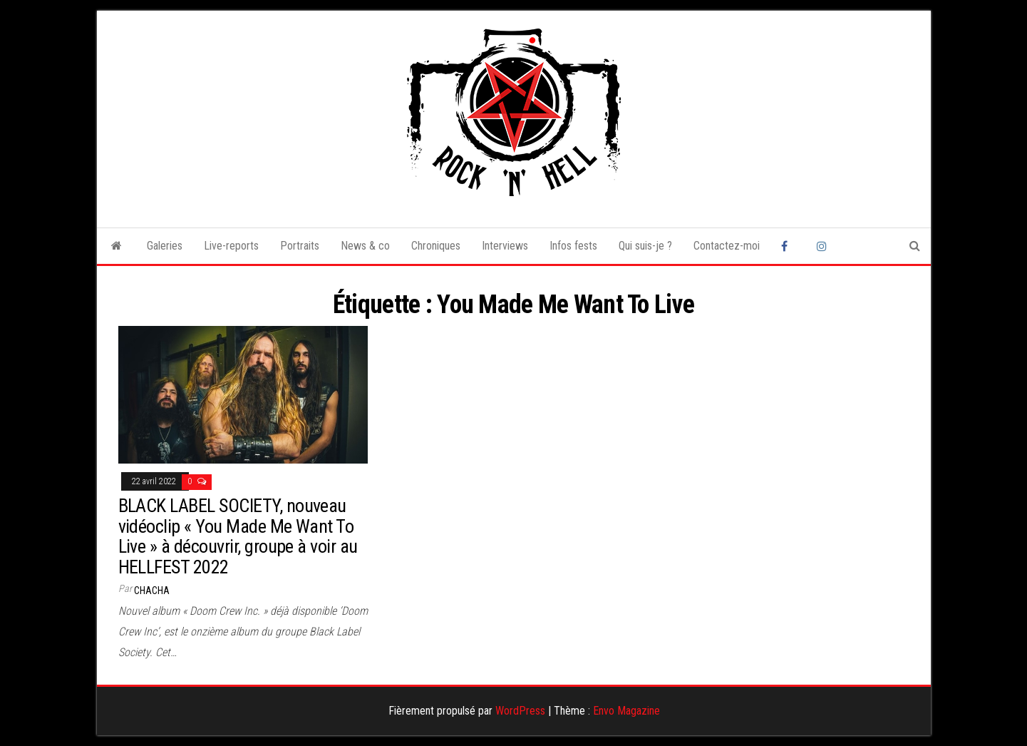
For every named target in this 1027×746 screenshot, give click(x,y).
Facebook (788, 246)
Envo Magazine (626, 710)
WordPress (520, 710)
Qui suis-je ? (645, 245)
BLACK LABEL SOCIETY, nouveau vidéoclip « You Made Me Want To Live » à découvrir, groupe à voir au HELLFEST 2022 (238, 536)
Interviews (505, 245)
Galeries (164, 245)
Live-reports (231, 245)
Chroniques (435, 245)
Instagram (824, 246)
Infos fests (573, 245)
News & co (365, 245)
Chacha (152, 590)
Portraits (299, 245)
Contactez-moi (726, 245)
